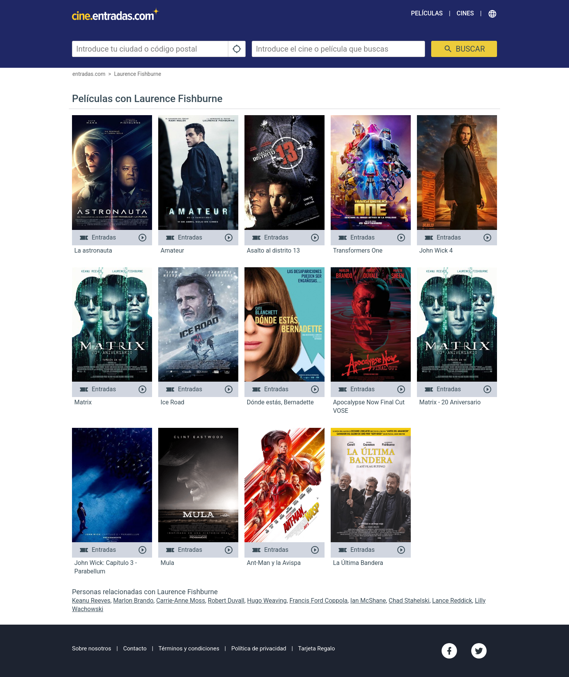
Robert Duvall (226, 600)
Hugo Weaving (267, 600)
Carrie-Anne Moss (180, 600)
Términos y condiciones (189, 648)
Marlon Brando (133, 600)
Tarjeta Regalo (316, 648)
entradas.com (88, 74)
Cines (465, 13)
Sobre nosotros (91, 648)
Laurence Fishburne (137, 74)
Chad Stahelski (409, 600)
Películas (427, 13)
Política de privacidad (258, 648)
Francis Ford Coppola (319, 600)
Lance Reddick (452, 600)
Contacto (135, 648)
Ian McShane (368, 600)
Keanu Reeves (91, 600)
